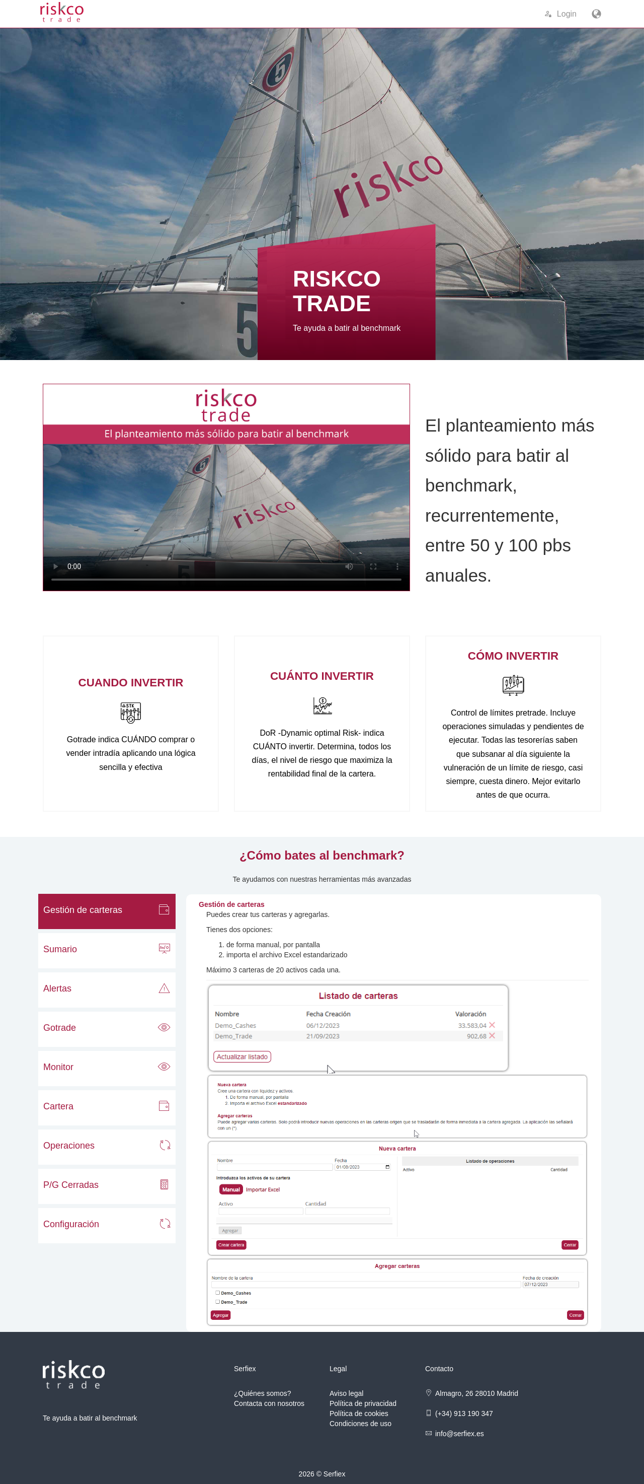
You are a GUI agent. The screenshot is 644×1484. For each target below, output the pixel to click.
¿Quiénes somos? (262, 1393)
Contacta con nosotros (269, 1403)
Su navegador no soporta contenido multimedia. (226, 487)
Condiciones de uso (360, 1424)
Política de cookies (359, 1413)
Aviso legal (346, 1393)
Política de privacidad (363, 1403)
